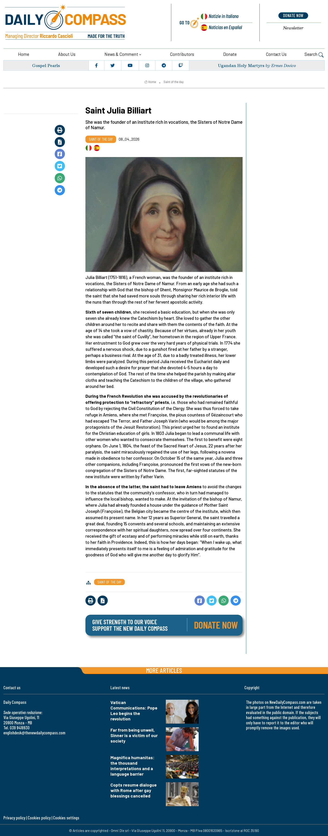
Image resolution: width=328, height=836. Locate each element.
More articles (164, 669)
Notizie (222, 16)
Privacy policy (14, 817)
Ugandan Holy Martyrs (240, 64)
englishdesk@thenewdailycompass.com (34, 732)
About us (66, 53)
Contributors (182, 53)
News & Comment (121, 53)
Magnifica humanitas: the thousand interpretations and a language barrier (132, 765)
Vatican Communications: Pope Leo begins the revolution (133, 710)
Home (23, 53)
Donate (230, 53)
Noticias (225, 26)
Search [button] (314, 54)
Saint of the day (174, 81)
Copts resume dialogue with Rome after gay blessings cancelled (133, 790)
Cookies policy (39, 817)
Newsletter (293, 28)
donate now (293, 15)
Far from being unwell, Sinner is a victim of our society (134, 735)
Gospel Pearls (46, 64)
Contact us (276, 53)
